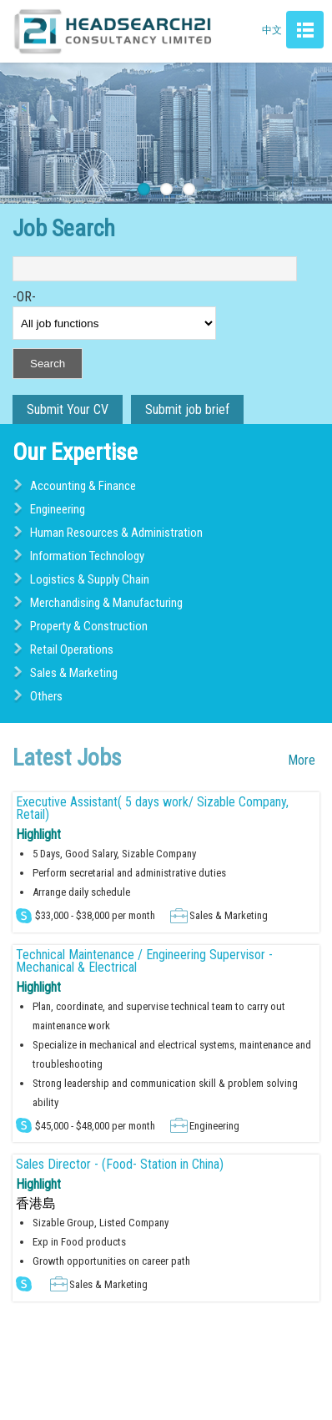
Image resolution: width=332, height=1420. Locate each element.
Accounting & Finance (83, 485)
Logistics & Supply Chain (89, 579)
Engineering (57, 509)
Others (46, 696)
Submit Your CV (67, 409)
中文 (272, 30)
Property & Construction (89, 626)
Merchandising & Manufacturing (106, 602)
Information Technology (87, 555)
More (301, 760)
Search (47, 363)
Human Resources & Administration (116, 532)
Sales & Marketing (74, 672)
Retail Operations (71, 649)
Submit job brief (187, 409)
